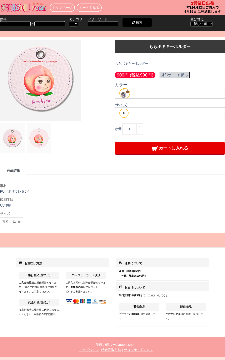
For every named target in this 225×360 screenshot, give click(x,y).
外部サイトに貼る (174, 75)
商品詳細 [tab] (13, 170)
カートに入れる (170, 148)
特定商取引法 (111, 350)
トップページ (62, 7)
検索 (137, 22)
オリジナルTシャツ (138, 350)
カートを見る (89, 7)
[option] (124, 93)
